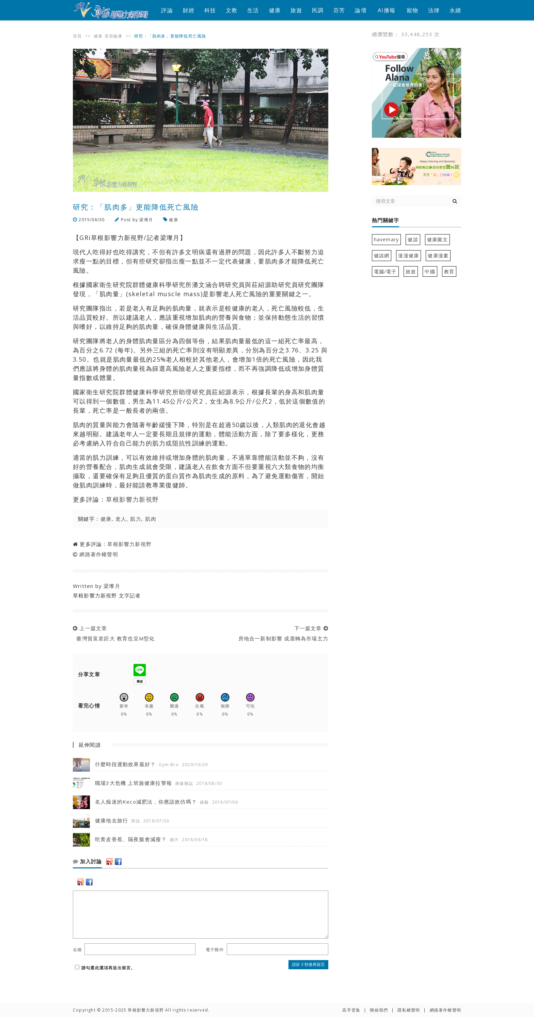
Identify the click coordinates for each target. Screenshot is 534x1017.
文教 (231, 10)
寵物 (412, 10)
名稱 (77, 950)
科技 (210, 10)
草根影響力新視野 (132, 499)
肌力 (135, 518)
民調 (318, 10)
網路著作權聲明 (98, 554)
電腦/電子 (385, 271)
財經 (188, 10)
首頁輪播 (114, 36)
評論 (167, 10)
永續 (455, 10)
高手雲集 (351, 1010)
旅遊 (296, 10)
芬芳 (339, 10)
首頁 (77, 36)
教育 (449, 271)
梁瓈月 (146, 220)
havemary (386, 239)
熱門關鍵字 (385, 220)
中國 (430, 271)
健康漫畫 (438, 255)
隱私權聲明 (408, 1010)
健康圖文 (437, 239)
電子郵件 (215, 950)
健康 (275, 10)
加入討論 (87, 862)
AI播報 (386, 10)
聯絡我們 (379, 1010)
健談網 (382, 255)
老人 (121, 518)
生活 (253, 10)
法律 (434, 10)
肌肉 (150, 518)
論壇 (360, 10)
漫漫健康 (408, 255)
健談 (413, 239)
